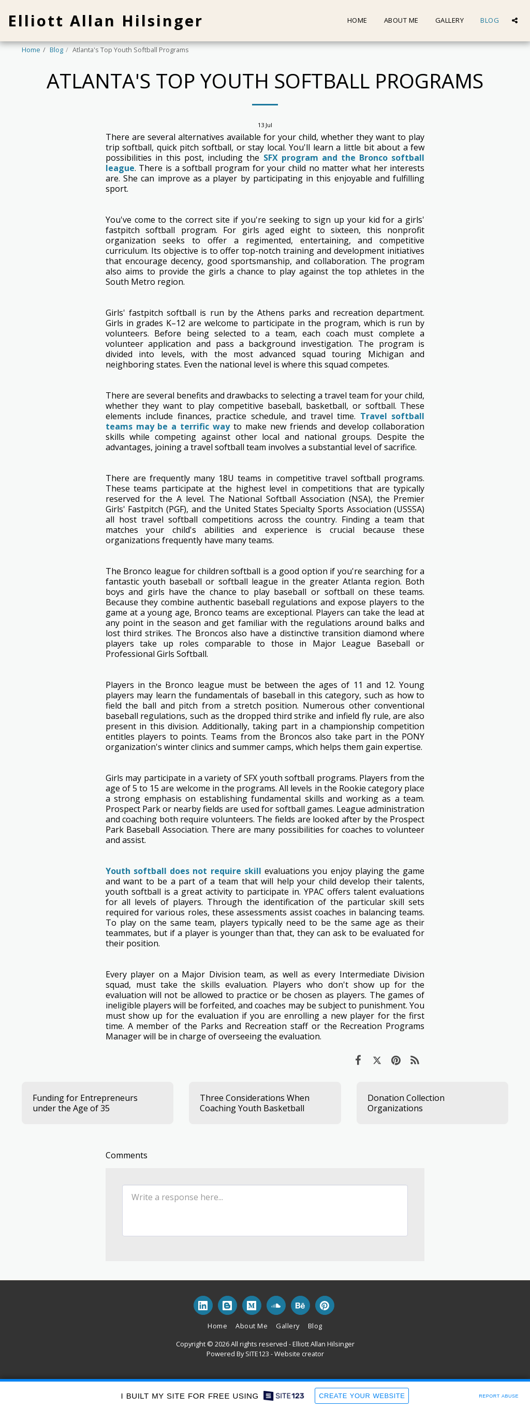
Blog (56, 49)
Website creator (299, 1353)
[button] (515, 20)
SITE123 (257, 1353)
